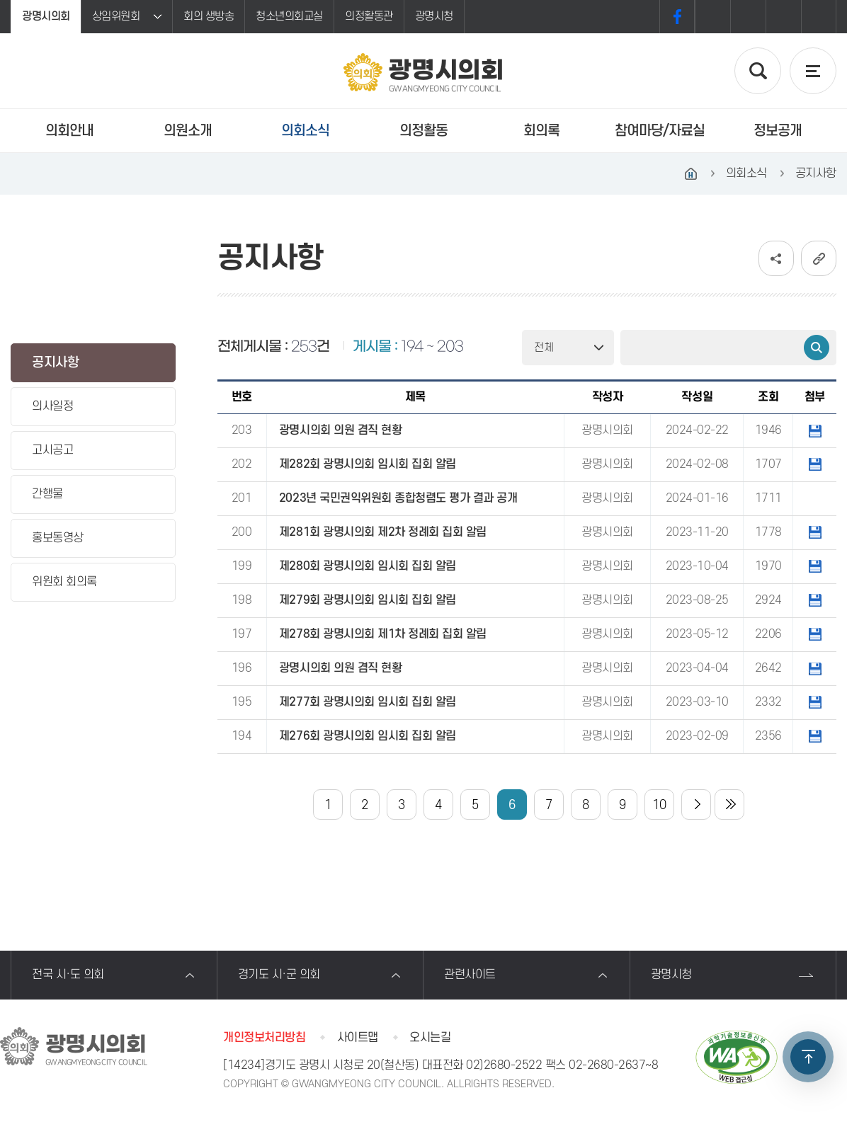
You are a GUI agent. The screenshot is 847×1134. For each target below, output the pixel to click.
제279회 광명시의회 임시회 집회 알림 (367, 600)
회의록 (541, 131)
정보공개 (778, 131)
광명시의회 (46, 16)
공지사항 (55, 362)
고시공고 (52, 450)
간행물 (47, 494)
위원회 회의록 (64, 581)
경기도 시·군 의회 (279, 974)
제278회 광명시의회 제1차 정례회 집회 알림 (383, 634)
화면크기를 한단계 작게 (783, 16)
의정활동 (423, 131)
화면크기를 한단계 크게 (712, 16)
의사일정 (52, 406)
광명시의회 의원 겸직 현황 (340, 430)
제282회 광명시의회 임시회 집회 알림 (367, 464)
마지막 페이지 (729, 804)
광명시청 (434, 16)
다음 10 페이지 (696, 804)
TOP (808, 1057)
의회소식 (305, 131)
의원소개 (188, 131)
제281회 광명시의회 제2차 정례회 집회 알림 (383, 532)
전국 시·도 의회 (68, 974)
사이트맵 (357, 1037)
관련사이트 (470, 974)
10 (659, 805)
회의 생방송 (208, 16)
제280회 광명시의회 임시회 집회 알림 (367, 566)
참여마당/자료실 (660, 131)
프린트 (818, 16)
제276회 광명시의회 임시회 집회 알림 (367, 736)
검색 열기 (757, 70)
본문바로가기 (0, 0)
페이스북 (677, 16)
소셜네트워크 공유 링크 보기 (776, 258)
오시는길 (429, 1037)
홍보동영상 (58, 538)
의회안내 (69, 131)
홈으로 (691, 173)
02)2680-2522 (504, 1065)
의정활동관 (369, 16)
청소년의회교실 (289, 16)
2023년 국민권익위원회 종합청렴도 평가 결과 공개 (398, 498)
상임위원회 (116, 16)
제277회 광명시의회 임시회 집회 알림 (367, 702)
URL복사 (818, 258)
